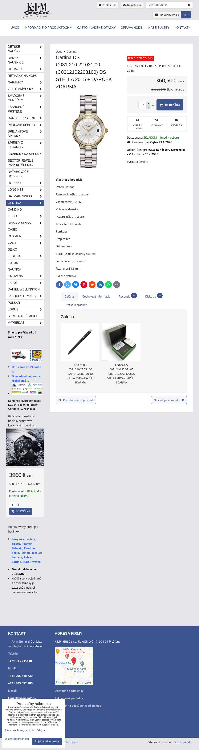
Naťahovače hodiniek (18, 174)
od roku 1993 (42, 16)
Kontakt (182, 27)
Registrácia (132, 5)
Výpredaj (26, 323)
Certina (26, 203)
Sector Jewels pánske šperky (21, 163)
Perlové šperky (26, 125)
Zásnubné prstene (26, 109)
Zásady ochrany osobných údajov (25, 730)
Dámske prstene (26, 118)
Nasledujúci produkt (169, 400)
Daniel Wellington (24, 289)
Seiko (12, 249)
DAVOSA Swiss (26, 223)
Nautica (14, 269)
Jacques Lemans (26, 296)
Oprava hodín (132, 27)
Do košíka (169, 105)
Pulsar (14, 302)
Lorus (26, 309)
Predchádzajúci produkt (76, 400)
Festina (26, 256)
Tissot (26, 216)
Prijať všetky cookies (47, 741)
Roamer (26, 236)
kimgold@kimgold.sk (22, 698)
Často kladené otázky (96, 27)
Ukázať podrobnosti (17, 738)
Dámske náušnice (26, 60)
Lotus (13, 262)
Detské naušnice (26, 49)
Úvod (15, 27)
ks (14, 504)
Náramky (26, 82)
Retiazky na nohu (22, 75)
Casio (12, 229)
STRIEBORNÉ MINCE (23, 316)
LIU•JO (26, 283)
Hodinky (26, 183)
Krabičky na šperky (24, 154)
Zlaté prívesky (26, 89)
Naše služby (158, 27)
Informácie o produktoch (48, 27)
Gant (26, 243)
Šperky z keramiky (26, 145)
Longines (26, 190)
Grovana (26, 276)
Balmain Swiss (26, 196)
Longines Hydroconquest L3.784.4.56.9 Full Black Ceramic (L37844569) (24, 404)
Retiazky (26, 69)
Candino (15, 209)
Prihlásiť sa (107, 5)
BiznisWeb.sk (182, 742)
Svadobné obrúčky (26, 98)
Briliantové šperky (26, 133)
